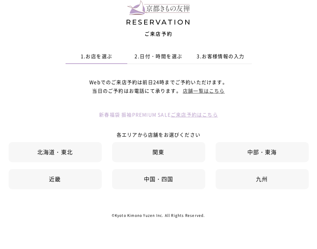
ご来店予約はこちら (194, 114)
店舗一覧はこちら (204, 90)
